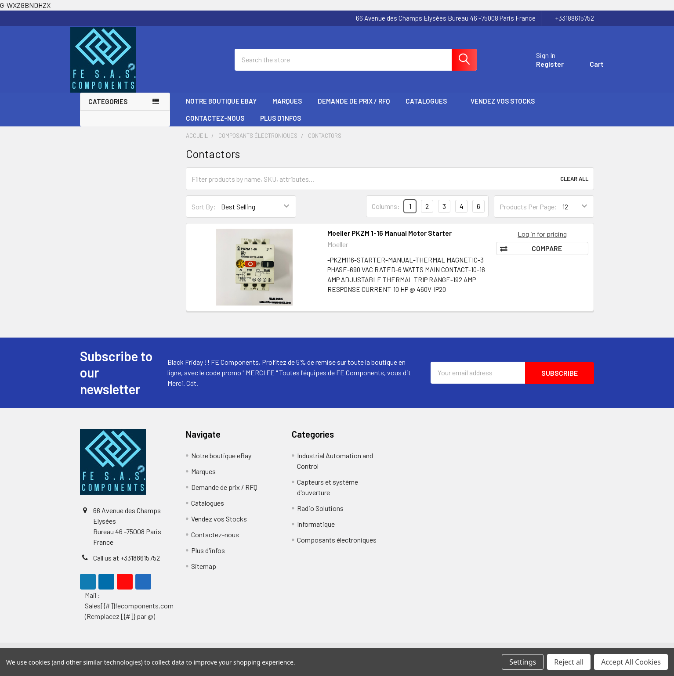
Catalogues (430, 108)
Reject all (568, 662)
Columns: (386, 213)
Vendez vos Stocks (503, 108)
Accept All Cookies (631, 662)
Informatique (316, 531)
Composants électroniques (337, 547)
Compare (547, 255)
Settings (522, 662)
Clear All (574, 186)
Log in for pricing (542, 241)
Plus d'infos (284, 125)
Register (540, 69)
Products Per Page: (528, 213)
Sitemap (203, 573)
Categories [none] (107, 109)
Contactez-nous (215, 125)
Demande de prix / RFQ (354, 108)
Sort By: (204, 213)
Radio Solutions (320, 515)
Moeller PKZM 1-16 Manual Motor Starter (389, 240)
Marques (287, 108)
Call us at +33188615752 (126, 565)
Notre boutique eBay (221, 108)
